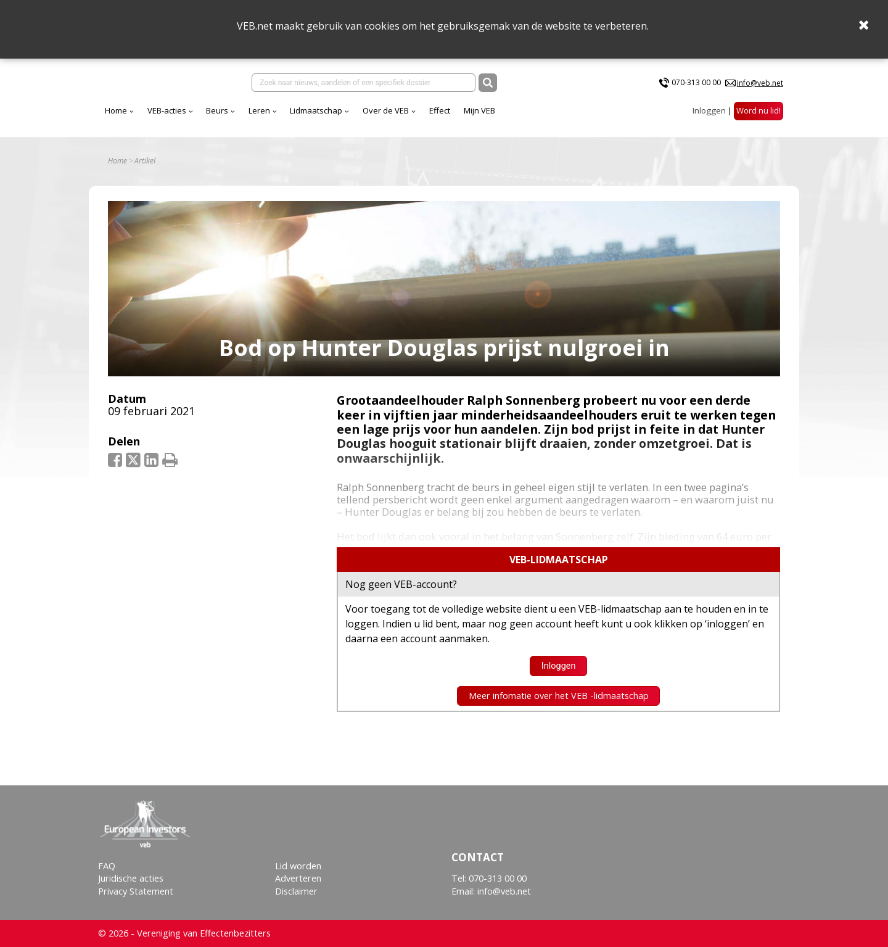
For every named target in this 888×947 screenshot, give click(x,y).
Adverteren (298, 878)
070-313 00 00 (696, 82)
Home (116, 110)
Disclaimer (296, 891)
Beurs (217, 110)
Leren (259, 110)
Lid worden (298, 866)
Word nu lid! (758, 110)
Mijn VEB (479, 110)
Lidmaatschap (316, 110)
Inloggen (709, 110)
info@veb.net (760, 83)
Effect (439, 110)
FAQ (106, 866)
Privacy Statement (135, 891)
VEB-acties (166, 110)
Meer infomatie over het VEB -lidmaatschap (559, 695)
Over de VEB (386, 110)
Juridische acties (130, 878)
